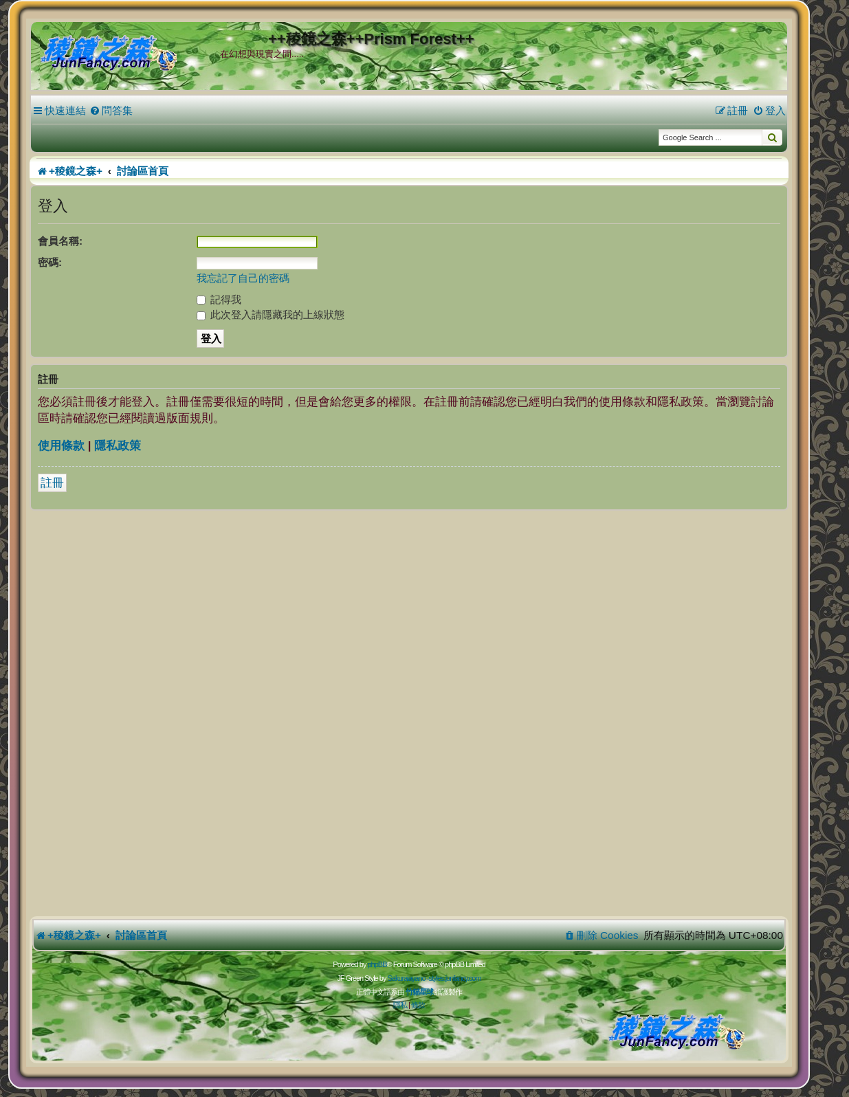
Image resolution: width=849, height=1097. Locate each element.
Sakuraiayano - (407, 978)
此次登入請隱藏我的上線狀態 (270, 314)
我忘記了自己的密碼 (243, 278)
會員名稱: (60, 241)
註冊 (52, 482)
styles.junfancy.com (454, 978)
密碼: (50, 262)
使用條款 (61, 445)
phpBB (376, 964)
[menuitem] (111, 110)
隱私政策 (117, 445)
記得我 (219, 299)
